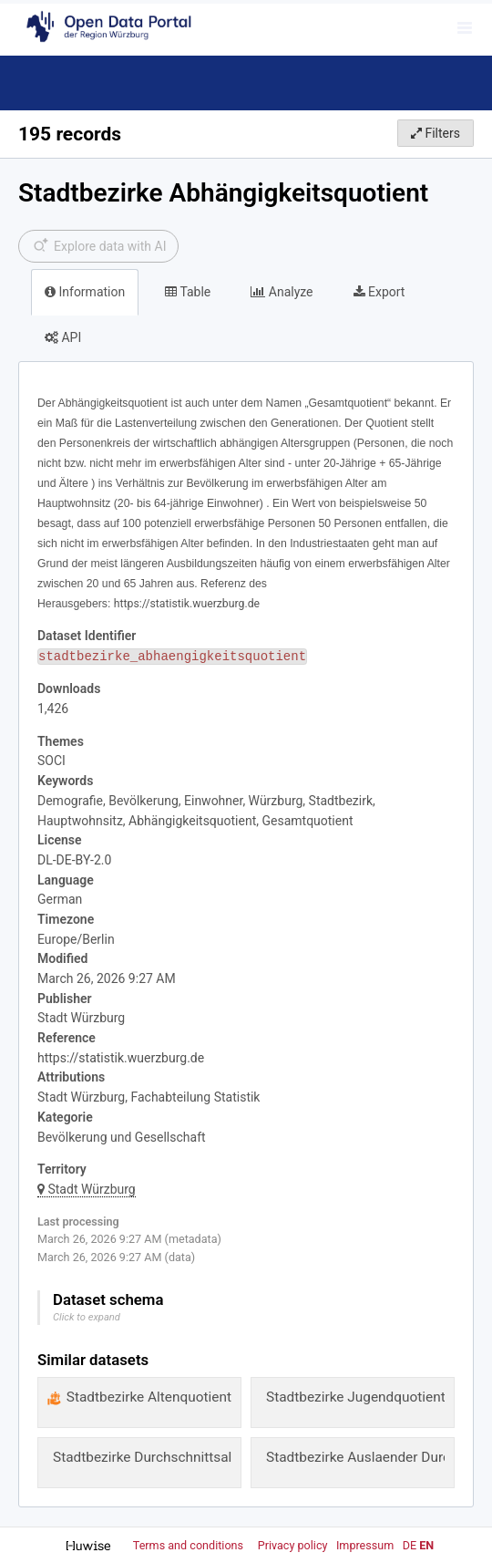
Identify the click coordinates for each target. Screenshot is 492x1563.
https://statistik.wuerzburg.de (120, 1058)
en (426, 1545)
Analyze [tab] (282, 292)
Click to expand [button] (86, 1317)
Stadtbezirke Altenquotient (149, 1397)
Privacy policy (294, 1545)
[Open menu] (464, 27)
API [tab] (63, 337)
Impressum (365, 1545)
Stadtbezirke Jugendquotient (356, 1397)
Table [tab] (187, 292)
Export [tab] (379, 292)
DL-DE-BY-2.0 (74, 860)
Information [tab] (85, 292)
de (409, 1545)
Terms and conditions (189, 1545)
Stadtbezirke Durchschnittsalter (151, 1457)
